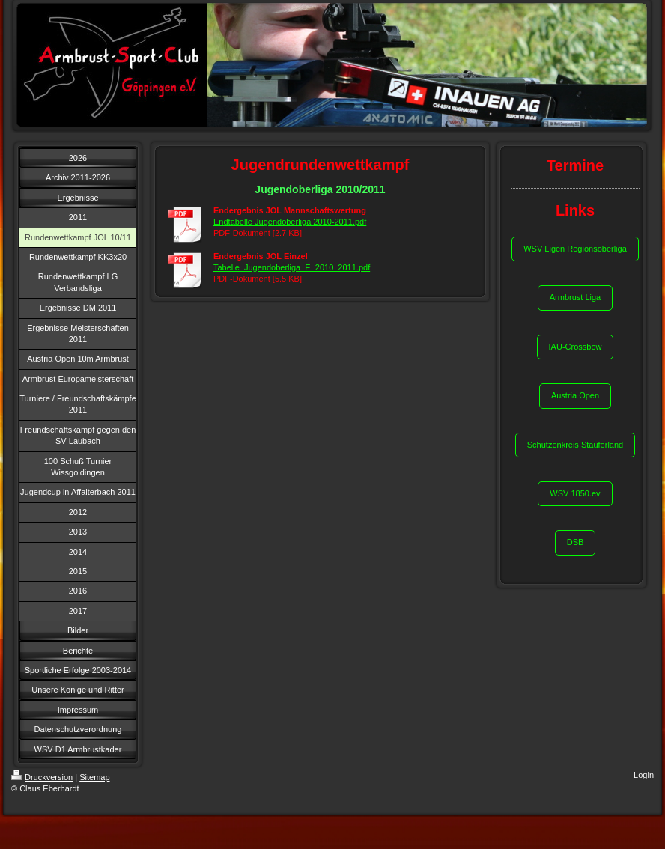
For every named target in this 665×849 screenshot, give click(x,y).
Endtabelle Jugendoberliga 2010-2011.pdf (289, 221)
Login (644, 774)
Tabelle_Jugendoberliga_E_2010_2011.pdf (291, 267)
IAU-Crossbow (575, 346)
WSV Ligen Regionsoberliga (575, 248)
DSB (575, 542)
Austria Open (575, 395)
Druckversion (42, 777)
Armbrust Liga (575, 297)
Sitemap (94, 777)
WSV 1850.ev (575, 493)
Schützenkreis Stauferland (575, 444)
